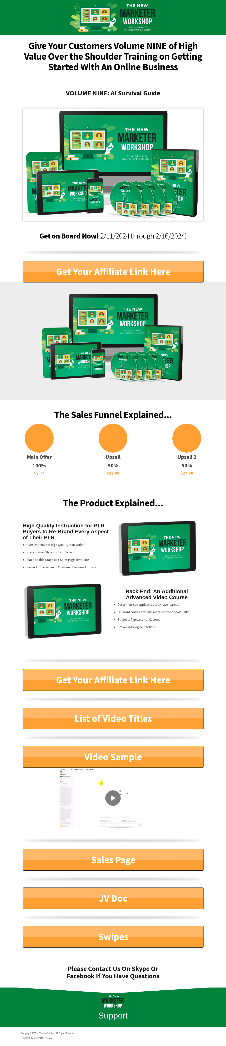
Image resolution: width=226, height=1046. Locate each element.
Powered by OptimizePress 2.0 (36, 1037)
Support (113, 1015)
